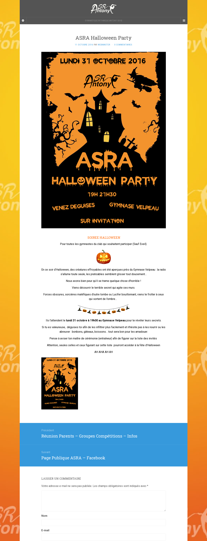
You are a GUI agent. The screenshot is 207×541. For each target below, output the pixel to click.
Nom (44, 515)
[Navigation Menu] (184, 20)
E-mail (45, 530)
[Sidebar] (23, 20)
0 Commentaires (123, 45)
